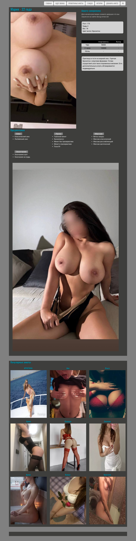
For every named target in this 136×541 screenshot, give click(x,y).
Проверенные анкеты (75, 3)
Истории (99, 3)
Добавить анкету (112, 3)
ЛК (123, 3)
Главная (49, 3)
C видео (90, 3)
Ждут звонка (60, 3)
